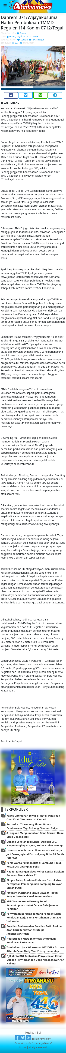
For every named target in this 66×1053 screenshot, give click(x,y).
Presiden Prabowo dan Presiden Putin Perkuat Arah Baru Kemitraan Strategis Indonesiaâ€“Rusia (35, 930)
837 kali (17, 42)
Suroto (22, 33)
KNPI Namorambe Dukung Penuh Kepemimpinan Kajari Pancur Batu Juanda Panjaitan (32, 905)
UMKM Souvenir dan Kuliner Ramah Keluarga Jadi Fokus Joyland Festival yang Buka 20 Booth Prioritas (35, 854)
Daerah (22, 39)
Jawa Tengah (37, 39)
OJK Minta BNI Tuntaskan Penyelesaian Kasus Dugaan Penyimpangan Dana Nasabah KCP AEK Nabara (35, 959)
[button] (6, 67)
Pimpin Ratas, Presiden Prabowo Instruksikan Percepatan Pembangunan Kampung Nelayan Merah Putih (34, 884)
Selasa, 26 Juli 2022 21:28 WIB (22, 36)
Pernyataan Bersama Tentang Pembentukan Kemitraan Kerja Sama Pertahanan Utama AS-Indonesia (34, 917)
